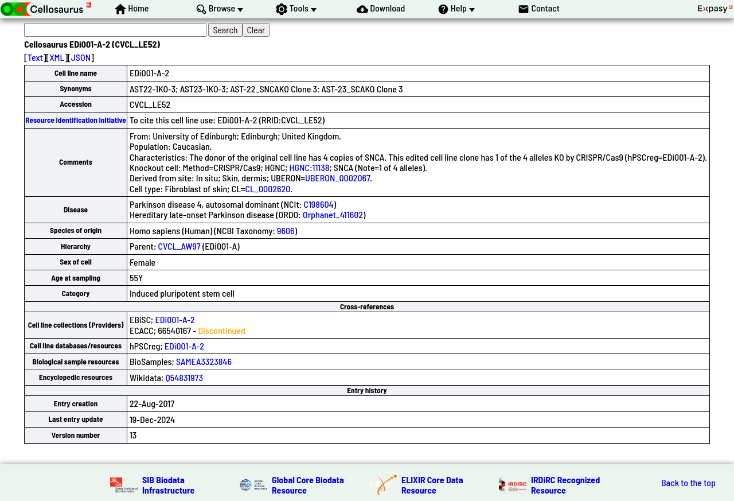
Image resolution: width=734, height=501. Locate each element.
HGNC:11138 (310, 167)
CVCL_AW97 (179, 245)
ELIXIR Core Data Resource (432, 484)
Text (35, 57)
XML (56, 57)
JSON (81, 57)
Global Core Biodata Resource (308, 484)
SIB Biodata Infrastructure (168, 484)
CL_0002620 (268, 188)
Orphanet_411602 (333, 214)
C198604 (318, 204)
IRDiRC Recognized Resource (565, 484)
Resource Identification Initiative (75, 120)
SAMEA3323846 (204, 361)
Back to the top (688, 482)
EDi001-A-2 (174, 319)
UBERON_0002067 (337, 177)
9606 (286, 230)
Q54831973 (184, 377)
